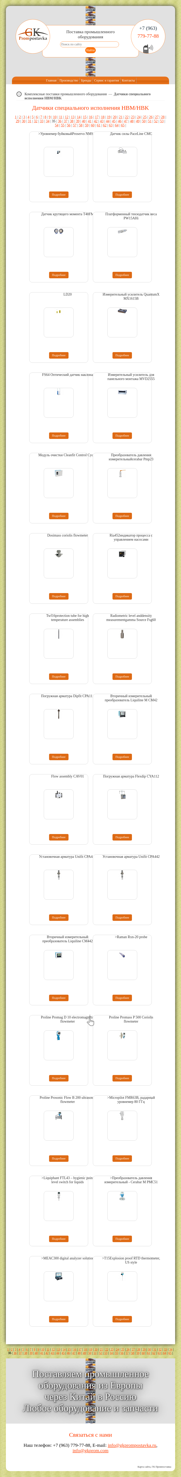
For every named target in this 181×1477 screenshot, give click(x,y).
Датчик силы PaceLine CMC (131, 134)
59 (87, 125)
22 (127, 117)
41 (89, 121)
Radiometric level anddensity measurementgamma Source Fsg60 (131, 618)
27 (157, 117)
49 (138, 121)
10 (55, 117)
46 (120, 121)
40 (83, 121)
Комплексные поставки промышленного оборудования (66, 94)
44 (108, 121)
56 (68, 125)
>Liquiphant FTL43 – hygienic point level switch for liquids (68, 1180)
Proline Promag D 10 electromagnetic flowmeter (67, 1019)
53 (162, 121)
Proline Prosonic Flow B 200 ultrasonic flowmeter (68, 1100)
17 (97, 117)
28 (163, 117)
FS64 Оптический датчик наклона (67, 375)
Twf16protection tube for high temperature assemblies (67, 618)
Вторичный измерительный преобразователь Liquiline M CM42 (131, 698)
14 (78, 117)
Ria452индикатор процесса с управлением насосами (131, 537)
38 (71, 121)
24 (139, 117)
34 (47, 121)
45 (113, 121)
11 (60, 117)
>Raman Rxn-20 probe (131, 937)
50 (143, 121)
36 (59, 121)
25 (145, 117)
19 (109, 117)
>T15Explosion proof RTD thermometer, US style (131, 1260)
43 (101, 121)
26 (151, 117)
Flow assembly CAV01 (67, 776)
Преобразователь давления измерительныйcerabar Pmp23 (131, 457)
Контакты (128, 80)
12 (67, 117)
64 (117, 125)
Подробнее (59, 194)
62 (104, 125)
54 (57, 125)
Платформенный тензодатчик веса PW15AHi (131, 216)
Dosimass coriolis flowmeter (67, 535)
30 (23, 121)
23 (132, 117)
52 (156, 121)
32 (35, 121)
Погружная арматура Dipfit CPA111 (67, 696)
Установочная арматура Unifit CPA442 (67, 857)
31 (29, 121)
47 (126, 121)
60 (92, 125)
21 (120, 117)
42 (96, 121)
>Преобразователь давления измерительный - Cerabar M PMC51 (131, 1180)
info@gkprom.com (91, 1450)
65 (122, 125)
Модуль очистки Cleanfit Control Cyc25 (67, 455)
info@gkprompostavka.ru (132, 1445)
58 (80, 125)
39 (78, 121)
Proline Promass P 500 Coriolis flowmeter (131, 1019)
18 (102, 117)
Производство (68, 80)
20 (114, 117)
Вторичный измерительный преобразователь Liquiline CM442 (67, 939)
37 (66, 121)
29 (17, 121)
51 (150, 121)
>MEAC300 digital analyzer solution (67, 1258)
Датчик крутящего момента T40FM (67, 214)
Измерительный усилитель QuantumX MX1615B (131, 296)
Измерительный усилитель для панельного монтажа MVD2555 (131, 377)
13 (72, 117)
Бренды (86, 80)
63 (110, 125)
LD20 (67, 294)
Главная (51, 80)
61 (99, 125)
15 (84, 117)
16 (90, 117)
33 (41, 121)
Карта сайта (144, 1466)
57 (74, 125)
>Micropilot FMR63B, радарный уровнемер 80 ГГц (131, 1100)
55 (62, 125)
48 (131, 121)
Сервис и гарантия (106, 80)
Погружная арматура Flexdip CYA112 (131, 776)
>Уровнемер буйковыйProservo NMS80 (67, 134)
